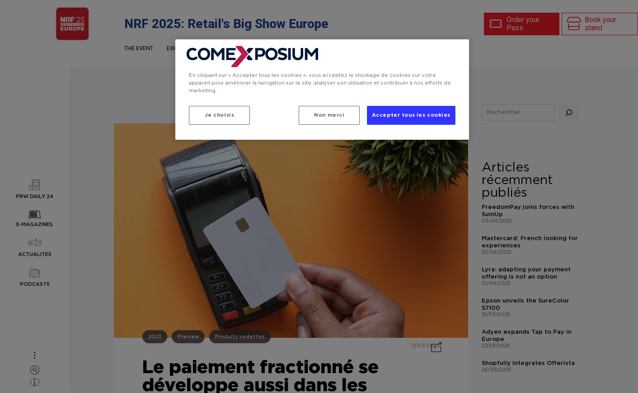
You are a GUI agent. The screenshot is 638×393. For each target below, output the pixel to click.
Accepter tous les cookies (411, 115)
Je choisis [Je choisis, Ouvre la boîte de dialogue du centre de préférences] (220, 115)
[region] (322, 89)
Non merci (329, 115)
